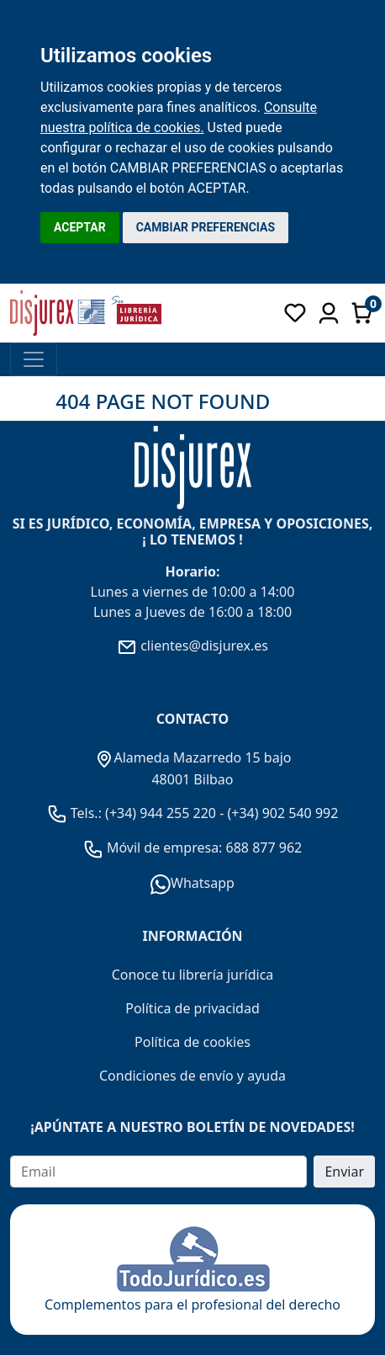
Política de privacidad (192, 1008)
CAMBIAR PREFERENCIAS (205, 227)
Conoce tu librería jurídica (193, 974)
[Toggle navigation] (33, 359)
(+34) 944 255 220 (160, 813)
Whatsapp (192, 883)
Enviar (344, 1171)
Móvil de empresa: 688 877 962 (203, 847)
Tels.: (76, 813)
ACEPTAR (80, 227)
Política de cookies (192, 1042)
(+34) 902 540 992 (282, 813)
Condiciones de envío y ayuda (192, 1075)
